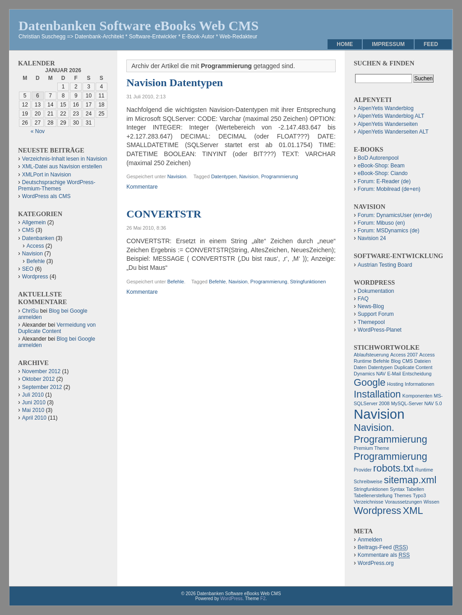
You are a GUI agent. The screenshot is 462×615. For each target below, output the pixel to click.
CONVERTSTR (163, 214)
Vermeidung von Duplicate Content (57, 328)
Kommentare (141, 187)
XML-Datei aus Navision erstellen (62, 166)
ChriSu (30, 311)
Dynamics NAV (370, 373)
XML (413, 510)
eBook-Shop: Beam (381, 165)
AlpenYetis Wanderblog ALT (391, 116)
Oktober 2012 (38, 379)
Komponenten (417, 395)
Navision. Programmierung (390, 433)
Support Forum (376, 314)
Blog (396, 361)
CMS (28, 230)
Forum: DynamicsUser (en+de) (395, 215)
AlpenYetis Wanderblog (386, 108)
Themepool (371, 322)
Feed (431, 44)
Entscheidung (417, 373)
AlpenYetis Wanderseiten (388, 124)
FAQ (363, 299)
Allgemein (34, 222)
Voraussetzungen (403, 501)
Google (370, 382)
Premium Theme (371, 448)
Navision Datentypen (174, 82)
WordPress (231, 598)
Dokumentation (376, 291)
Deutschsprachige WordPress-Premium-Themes (56, 185)
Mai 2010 (33, 410)
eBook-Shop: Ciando (383, 173)
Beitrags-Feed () (383, 547)
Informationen (419, 384)
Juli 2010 (33, 395)
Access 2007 (404, 354)
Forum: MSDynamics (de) (389, 230)
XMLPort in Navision (46, 174)
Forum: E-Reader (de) (384, 181)
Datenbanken (38, 238)
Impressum (388, 44)
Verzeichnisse (368, 501)
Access (35, 246)
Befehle (175, 281)
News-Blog (371, 306)
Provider (363, 469)
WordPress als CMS (46, 196)
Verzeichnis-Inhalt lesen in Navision (64, 159)
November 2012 (41, 371)
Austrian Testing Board (385, 265)
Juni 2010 (34, 402)
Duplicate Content (413, 367)
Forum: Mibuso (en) (381, 223)
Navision (176, 176)
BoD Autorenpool (378, 158)
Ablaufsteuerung (371, 354)
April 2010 (34, 418)
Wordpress (35, 276)
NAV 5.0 (433, 403)
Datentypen (223, 176)
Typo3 (419, 495)
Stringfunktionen (308, 281)
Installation (377, 394)
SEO (27, 269)
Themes (402, 495)
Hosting (395, 384)
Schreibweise (368, 481)
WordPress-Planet (380, 330)
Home (345, 44)
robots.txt (393, 468)
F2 (263, 598)
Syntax (397, 489)
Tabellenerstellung (373, 495)
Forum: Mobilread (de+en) (389, 189)
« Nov (38, 131)
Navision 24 (372, 238)
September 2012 (42, 387)
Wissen (431, 501)
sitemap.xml (410, 480)
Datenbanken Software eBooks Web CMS (138, 25)
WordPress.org (376, 563)
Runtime (424, 469)
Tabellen (415, 489)
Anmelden (370, 539)
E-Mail (394, 373)
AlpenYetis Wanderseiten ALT (393, 132)
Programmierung (279, 176)
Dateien (422, 361)
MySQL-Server (407, 403)
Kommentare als (384, 555)
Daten (360, 367)
